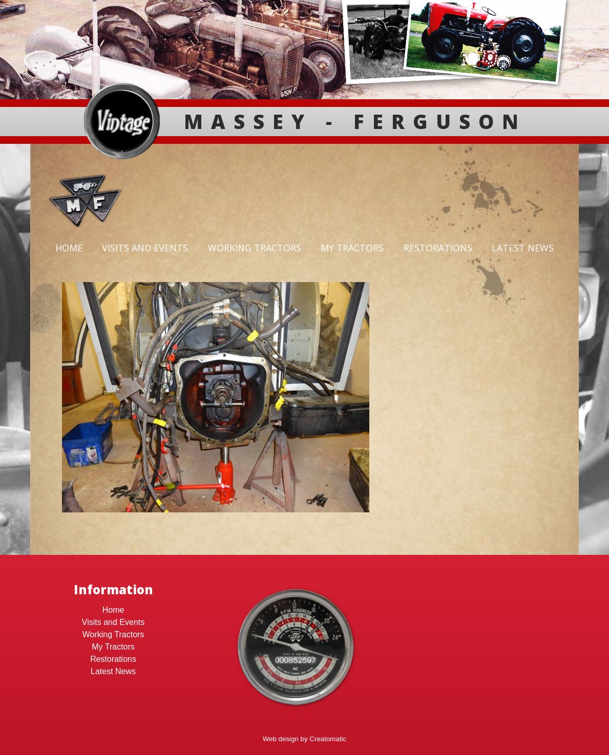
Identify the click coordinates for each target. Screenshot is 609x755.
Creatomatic (327, 739)
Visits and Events (145, 248)
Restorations (438, 248)
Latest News (523, 248)
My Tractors (352, 248)
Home (68, 248)
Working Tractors (254, 248)
